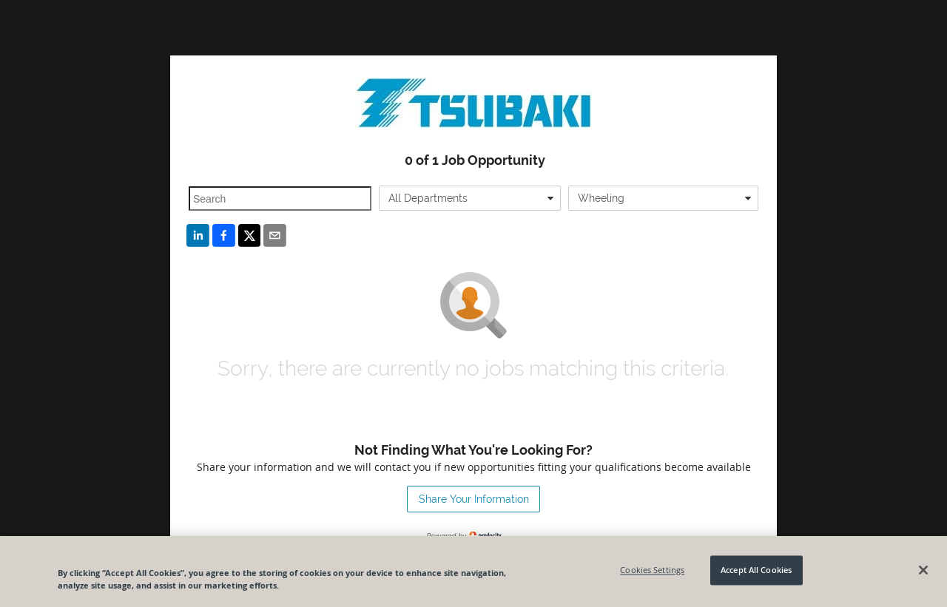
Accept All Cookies (756, 570)
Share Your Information (474, 499)
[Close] (923, 570)
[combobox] (470, 198)
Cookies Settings (652, 570)
